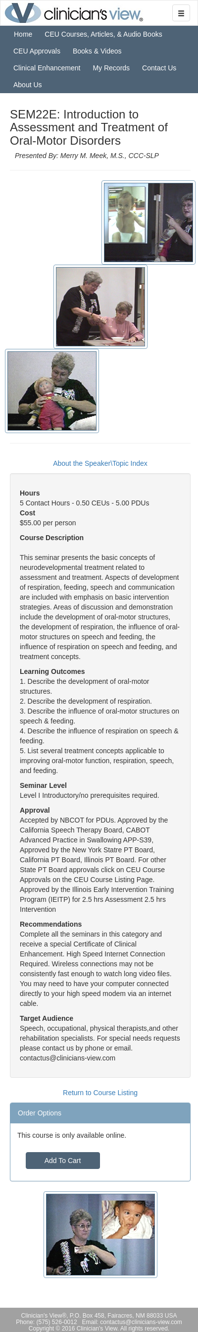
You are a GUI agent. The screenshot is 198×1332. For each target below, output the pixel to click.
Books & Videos (97, 51)
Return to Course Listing (100, 1093)
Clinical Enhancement (46, 68)
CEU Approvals (36, 51)
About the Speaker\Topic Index (100, 463)
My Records (111, 68)
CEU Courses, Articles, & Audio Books (103, 34)
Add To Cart (63, 1161)
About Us (27, 85)
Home (23, 34)
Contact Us (159, 68)
